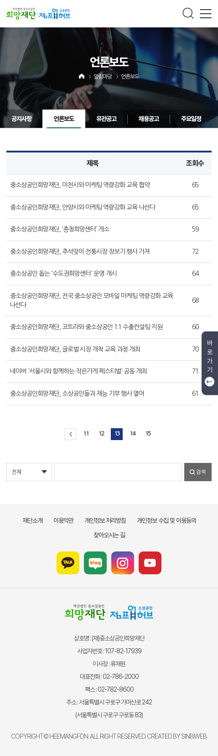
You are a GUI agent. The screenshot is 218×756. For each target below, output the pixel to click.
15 (148, 433)
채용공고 (136, 118)
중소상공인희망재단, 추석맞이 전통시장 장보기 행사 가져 (80, 251)
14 (132, 433)
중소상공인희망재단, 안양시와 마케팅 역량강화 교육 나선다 (82, 207)
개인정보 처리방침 (105, 520)
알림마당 (102, 76)
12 (101, 433)
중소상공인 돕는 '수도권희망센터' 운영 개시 (63, 273)
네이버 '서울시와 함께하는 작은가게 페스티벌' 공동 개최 (78, 371)
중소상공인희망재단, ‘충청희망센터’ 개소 (59, 229)
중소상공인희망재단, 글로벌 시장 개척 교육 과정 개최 (75, 349)
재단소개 (32, 520)
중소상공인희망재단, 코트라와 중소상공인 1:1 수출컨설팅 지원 (86, 327)
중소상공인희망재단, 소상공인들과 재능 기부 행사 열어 (77, 393)
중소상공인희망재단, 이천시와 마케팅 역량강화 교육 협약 (80, 185)
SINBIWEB (194, 736)
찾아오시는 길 (109, 535)
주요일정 (179, 118)
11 (85, 433)
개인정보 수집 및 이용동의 (166, 520)
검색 (200, 472)
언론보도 (130, 76)
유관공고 (94, 118)
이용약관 (63, 520)
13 (116, 433)
